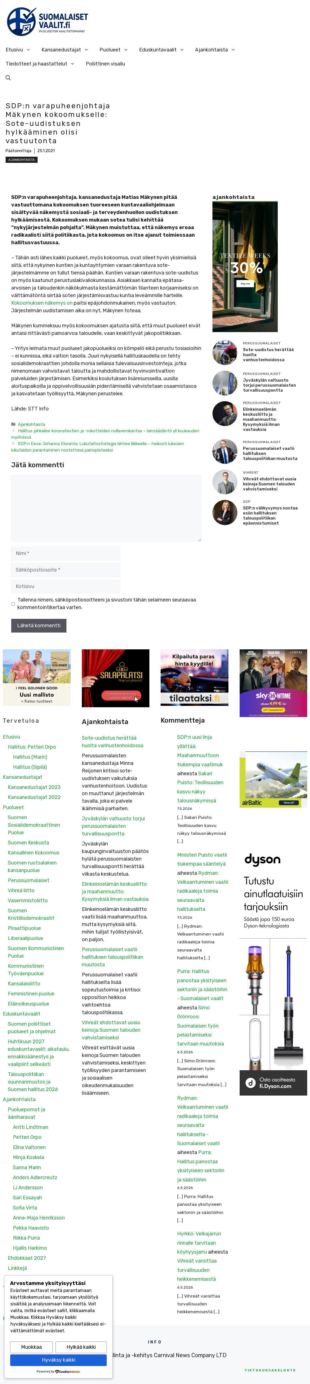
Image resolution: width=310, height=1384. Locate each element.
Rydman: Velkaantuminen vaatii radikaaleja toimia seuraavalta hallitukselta (202, 891)
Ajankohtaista (218, 50)
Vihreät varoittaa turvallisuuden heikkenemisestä (197, 1270)
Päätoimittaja (18, 151)
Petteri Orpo (27, 1137)
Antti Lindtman (30, 1127)
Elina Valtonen (29, 1147)
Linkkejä (17, 1268)
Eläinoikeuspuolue (28, 1004)
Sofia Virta (25, 1208)
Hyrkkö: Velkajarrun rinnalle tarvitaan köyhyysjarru (199, 1243)
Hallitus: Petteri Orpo (32, 747)
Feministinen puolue (31, 994)
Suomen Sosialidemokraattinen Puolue (34, 825)
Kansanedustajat (67, 50)
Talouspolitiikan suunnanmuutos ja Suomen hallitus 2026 (33, 1081)
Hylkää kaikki (81, 1347)
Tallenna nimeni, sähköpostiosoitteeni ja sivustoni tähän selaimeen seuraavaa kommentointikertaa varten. (106, 603)
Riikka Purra (26, 1238)
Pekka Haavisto (31, 1228)
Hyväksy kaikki (58, 1360)
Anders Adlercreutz (35, 1177)
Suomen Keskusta (28, 843)
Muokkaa (31, 1347)
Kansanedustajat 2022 (34, 797)
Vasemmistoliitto (28, 900)
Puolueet (117, 50)
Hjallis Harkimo (30, 1248)
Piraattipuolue (24, 928)
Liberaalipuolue (25, 938)
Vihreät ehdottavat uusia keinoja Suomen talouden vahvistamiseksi (269, 484)
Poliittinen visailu (105, 64)
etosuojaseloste (270, 1370)
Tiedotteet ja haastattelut (43, 64)
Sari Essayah (27, 1198)
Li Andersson (28, 1188)
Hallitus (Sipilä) (30, 767)
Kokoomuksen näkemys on (42, 303)
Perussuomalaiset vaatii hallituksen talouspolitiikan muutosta (112, 957)
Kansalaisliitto (24, 984)
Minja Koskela (28, 1157)
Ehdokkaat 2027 (27, 1258)
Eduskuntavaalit (164, 50)
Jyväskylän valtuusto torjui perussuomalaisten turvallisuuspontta (269, 385)
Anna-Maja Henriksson (39, 1218)
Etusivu (21, 50)
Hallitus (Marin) (30, 757)
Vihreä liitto (21, 890)
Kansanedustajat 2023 (34, 787)
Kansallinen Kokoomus (33, 853)
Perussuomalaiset (28, 880)
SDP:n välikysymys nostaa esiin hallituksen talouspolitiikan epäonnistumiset (270, 516)
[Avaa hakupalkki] (8, 78)
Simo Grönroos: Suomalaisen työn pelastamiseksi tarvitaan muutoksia (200, 1026)
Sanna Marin (27, 1167)
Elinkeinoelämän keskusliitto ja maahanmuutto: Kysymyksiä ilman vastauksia (261, 419)
